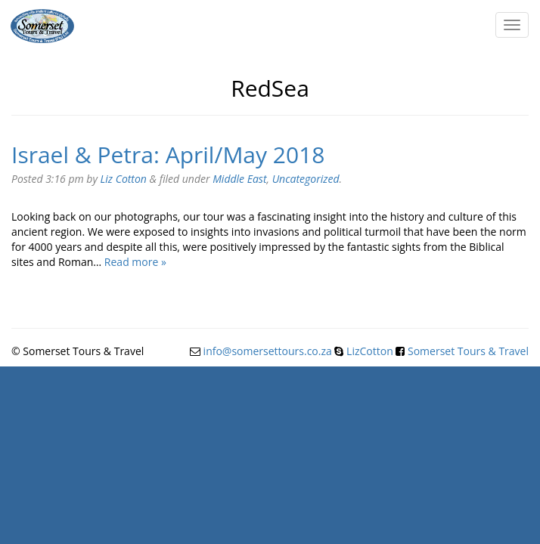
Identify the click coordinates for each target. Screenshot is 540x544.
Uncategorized (306, 179)
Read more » (135, 262)
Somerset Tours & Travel (468, 351)
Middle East (239, 179)
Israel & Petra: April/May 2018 (167, 154)
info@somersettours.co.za (267, 351)
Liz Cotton (124, 179)
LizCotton (369, 351)
